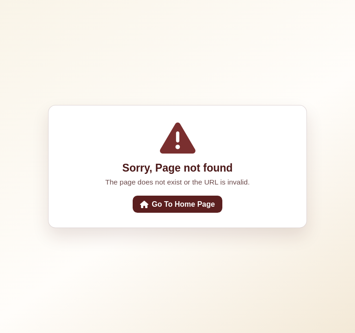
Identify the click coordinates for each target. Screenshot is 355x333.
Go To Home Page (177, 204)
